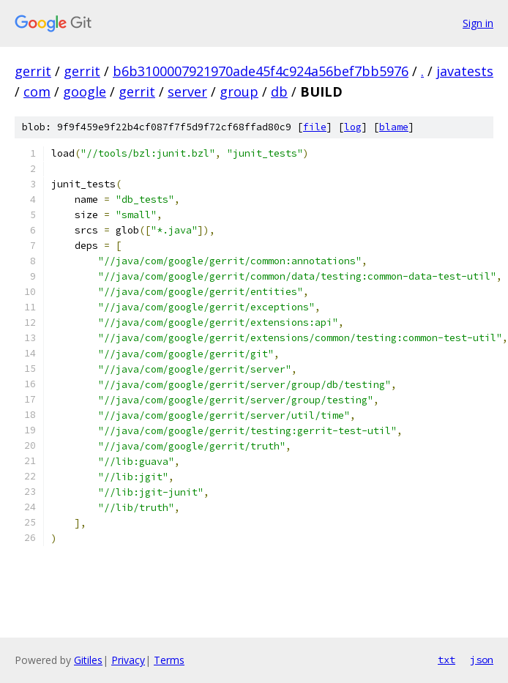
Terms (169, 660)
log (353, 127)
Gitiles (88, 660)
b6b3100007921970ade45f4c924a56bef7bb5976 (260, 71)
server (187, 91)
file (314, 127)
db (279, 91)
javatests (464, 71)
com (37, 91)
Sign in (478, 23)
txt (446, 659)
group (239, 91)
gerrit (33, 71)
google (84, 91)
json (481, 659)
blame (393, 127)
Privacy (128, 660)
